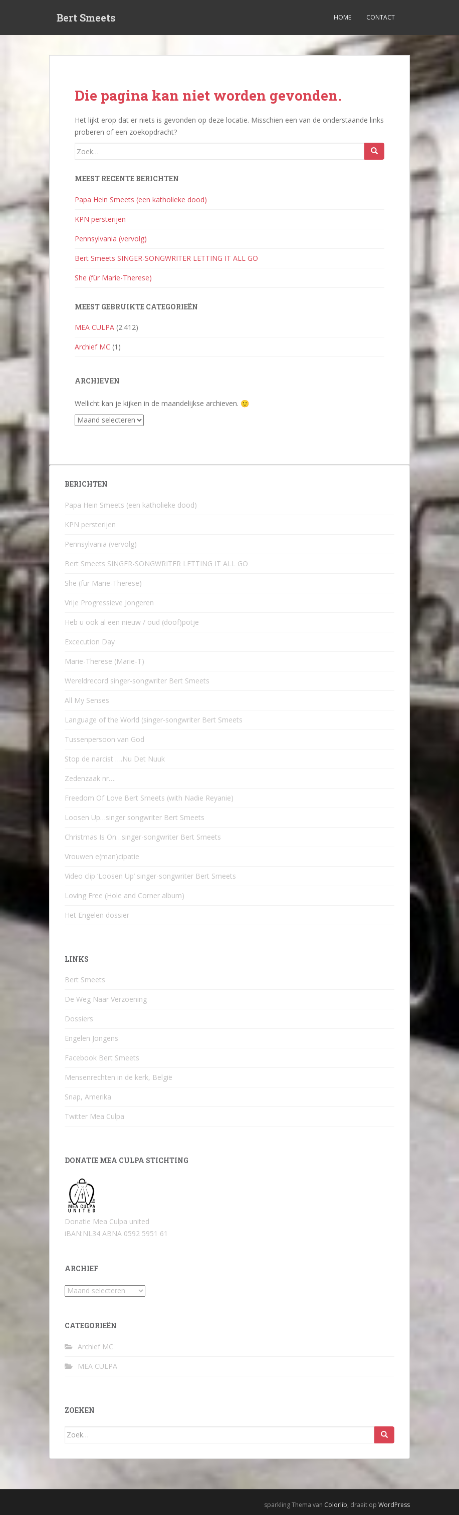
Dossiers (79, 1018)
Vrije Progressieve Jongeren (109, 602)
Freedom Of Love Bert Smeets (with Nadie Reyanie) (149, 798)
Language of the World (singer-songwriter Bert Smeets (154, 719)
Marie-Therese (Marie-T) (104, 661)
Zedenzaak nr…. (90, 778)
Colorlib (335, 1504)
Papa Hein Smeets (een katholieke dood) (141, 199)
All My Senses (87, 700)
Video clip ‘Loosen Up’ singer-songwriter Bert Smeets (150, 876)
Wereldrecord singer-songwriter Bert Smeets (137, 680)
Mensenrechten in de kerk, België (118, 1077)
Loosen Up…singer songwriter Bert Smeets (134, 817)
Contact (380, 17)
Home (342, 17)
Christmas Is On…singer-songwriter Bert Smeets (143, 837)
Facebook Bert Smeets (102, 1057)
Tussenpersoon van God (104, 739)
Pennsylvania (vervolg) (111, 238)
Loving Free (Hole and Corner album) (124, 895)
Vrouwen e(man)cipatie (102, 856)
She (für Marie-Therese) (113, 277)
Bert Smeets (86, 17)
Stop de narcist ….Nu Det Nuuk (115, 759)
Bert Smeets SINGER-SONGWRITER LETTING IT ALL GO (166, 258)
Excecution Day (90, 641)
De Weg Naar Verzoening (106, 999)
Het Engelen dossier (97, 915)
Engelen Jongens (91, 1038)
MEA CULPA (94, 327)
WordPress (394, 1504)
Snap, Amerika (88, 1096)
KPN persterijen (100, 219)
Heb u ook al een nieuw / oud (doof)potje (132, 622)
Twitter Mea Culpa (94, 1116)
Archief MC (92, 346)
